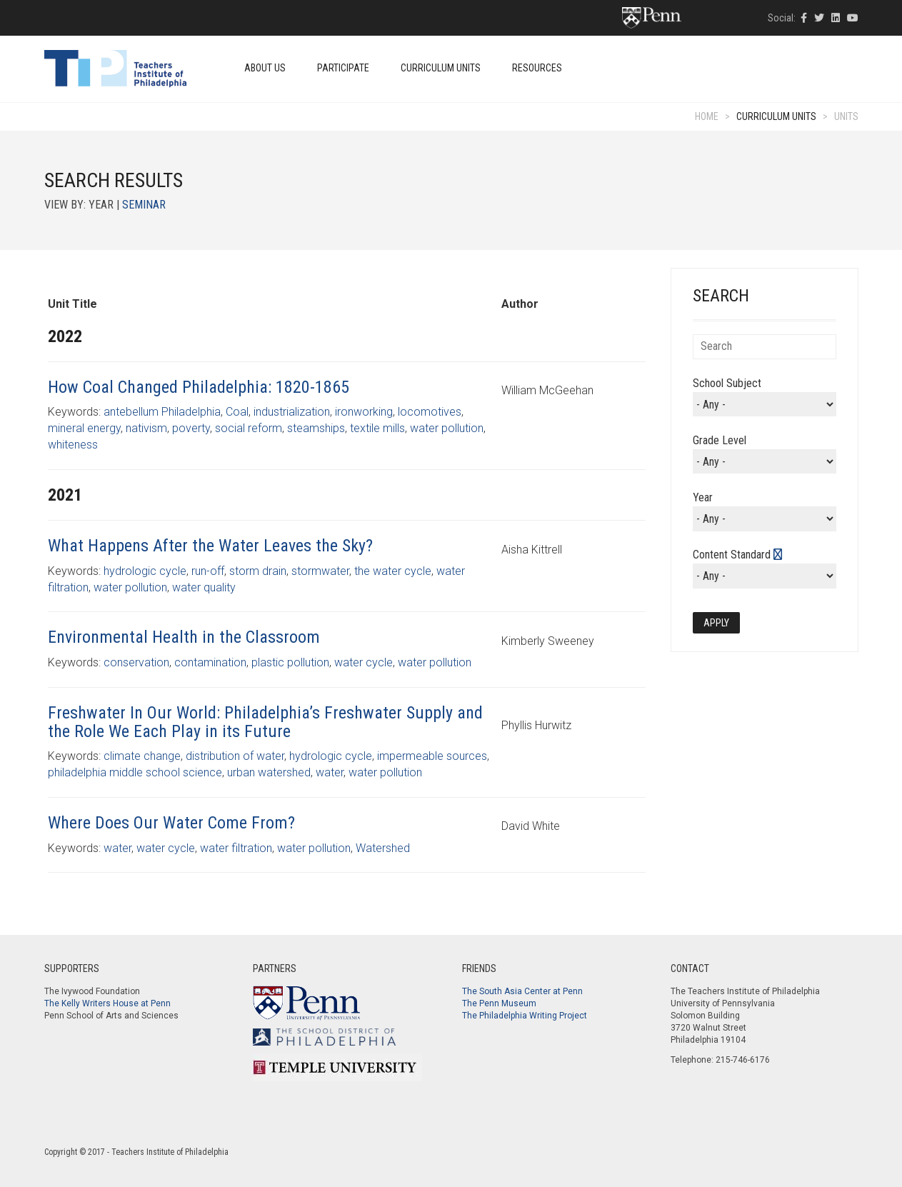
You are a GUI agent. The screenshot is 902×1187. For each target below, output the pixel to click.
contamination (210, 662)
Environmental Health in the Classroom (184, 637)
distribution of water (235, 756)
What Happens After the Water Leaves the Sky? (210, 546)
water (330, 772)
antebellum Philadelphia (162, 412)
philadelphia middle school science (135, 772)
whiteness (73, 444)
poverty (191, 428)
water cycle (363, 662)
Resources (537, 68)
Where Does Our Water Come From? (171, 823)
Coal (237, 412)
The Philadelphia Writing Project (524, 1016)
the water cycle (392, 571)
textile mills (377, 428)
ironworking (364, 412)
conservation (136, 662)
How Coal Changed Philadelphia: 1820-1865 (198, 387)
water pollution (446, 428)
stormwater (320, 571)
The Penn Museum (499, 1003)
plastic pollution (290, 662)
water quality (204, 587)
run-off (207, 571)
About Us (265, 68)
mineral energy (84, 428)
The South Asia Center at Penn (522, 991)
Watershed (383, 848)
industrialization (292, 412)
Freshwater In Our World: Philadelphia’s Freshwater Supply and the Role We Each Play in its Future (265, 722)
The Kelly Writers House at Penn (107, 1003)
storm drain (257, 571)
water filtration (236, 848)
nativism (146, 428)
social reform (248, 428)
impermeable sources (432, 756)
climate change (142, 756)
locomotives (429, 412)
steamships (316, 428)
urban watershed (269, 772)
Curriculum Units (441, 68)
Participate (343, 68)
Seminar (144, 204)
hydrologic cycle (145, 571)
